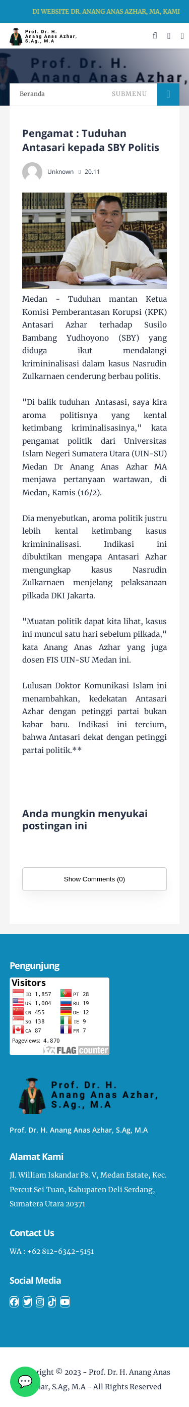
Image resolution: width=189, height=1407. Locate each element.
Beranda (32, 94)
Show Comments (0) (94, 879)
